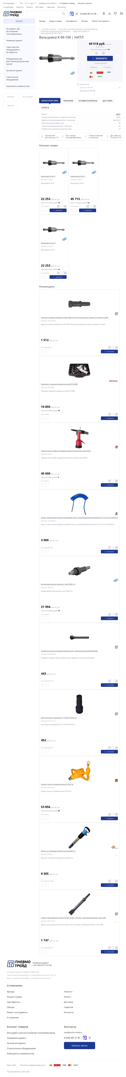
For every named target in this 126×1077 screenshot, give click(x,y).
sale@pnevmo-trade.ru (48, 3)
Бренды (42, 21)
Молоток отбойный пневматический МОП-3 (58, 851)
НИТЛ (118, 114)
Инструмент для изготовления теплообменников (19, 31)
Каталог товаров (17, 1026)
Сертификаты (71, 21)
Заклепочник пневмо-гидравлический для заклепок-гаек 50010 (66, 451)
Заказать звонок (85, 3)
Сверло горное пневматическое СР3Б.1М (57, 784)
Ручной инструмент (19, 70)
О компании (14, 985)
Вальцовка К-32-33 (48, 243)
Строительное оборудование (19, 78)
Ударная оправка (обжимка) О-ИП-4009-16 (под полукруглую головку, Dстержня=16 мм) (74, 318)
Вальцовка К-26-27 (48, 176)
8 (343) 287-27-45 (88, 13)
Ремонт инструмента (100, 21)
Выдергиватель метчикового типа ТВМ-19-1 (58, 584)
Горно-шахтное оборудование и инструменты (19, 49)
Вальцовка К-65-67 (78, 176)
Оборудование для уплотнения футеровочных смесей (19, 61)
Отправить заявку (67, 3)
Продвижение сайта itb (18, 1071)
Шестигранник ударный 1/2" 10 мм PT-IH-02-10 (59, 718)
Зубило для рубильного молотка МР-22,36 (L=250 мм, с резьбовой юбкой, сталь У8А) (73, 918)
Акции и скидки (55, 21)
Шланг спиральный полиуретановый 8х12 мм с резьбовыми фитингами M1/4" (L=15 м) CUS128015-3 (79, 518)
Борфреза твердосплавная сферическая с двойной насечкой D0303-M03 (69, 651)
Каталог (19, 21)
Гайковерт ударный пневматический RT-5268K (59, 384)
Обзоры (84, 21)
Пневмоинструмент (19, 40)
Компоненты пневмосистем (19, 86)
